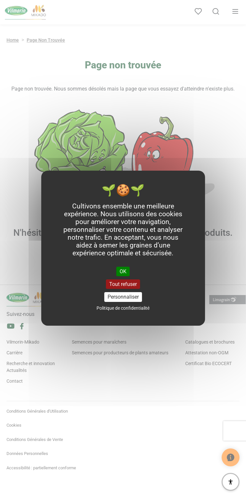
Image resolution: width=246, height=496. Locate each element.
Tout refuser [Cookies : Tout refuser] (123, 284)
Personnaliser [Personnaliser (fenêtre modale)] (123, 297)
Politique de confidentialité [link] (123, 308)
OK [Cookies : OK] (123, 271)
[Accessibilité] (231, 482)
